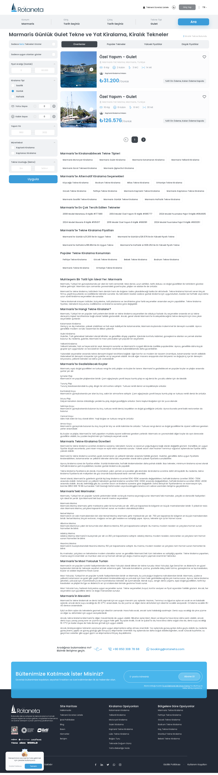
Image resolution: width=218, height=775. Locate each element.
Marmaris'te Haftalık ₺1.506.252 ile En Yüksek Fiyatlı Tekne (149, 245)
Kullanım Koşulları (197, 764)
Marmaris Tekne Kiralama (76, 268)
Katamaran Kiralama (119, 710)
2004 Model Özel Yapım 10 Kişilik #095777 (130, 213)
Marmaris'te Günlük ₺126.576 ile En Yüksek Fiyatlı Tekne (146, 236)
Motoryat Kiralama (118, 719)
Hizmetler (64, 734)
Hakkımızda (65, 710)
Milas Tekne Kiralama (138, 182)
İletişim (63, 738)
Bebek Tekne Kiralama (135, 259)
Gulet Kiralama (116, 724)
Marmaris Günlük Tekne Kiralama (121, 199)
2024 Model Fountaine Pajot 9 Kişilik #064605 (182, 213)
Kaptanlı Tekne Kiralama (121, 729)
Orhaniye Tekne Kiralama (169, 182)
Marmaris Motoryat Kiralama (78, 159)
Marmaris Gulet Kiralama (112, 159)
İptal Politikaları (67, 719)
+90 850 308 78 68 (126, 649)
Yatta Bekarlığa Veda (119, 748)
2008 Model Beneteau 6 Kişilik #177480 (82, 213)
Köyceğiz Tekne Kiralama (75, 182)
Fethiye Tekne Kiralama (105, 191)
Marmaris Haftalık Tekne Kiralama (162, 199)
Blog (62, 724)
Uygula (33, 179)
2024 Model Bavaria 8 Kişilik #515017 (81, 222)
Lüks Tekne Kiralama (119, 734)
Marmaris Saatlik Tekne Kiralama (80, 199)
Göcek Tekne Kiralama (74, 191)
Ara (193, 21)
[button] (66, 69)
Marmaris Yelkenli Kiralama (185, 159)
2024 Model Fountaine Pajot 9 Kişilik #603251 (177, 222)
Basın (62, 729)
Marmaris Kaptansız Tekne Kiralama (185, 191)
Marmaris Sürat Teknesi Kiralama (80, 168)
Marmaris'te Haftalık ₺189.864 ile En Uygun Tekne (88, 245)
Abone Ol (189, 676)
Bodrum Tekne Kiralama (107, 182)
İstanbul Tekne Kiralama (170, 734)
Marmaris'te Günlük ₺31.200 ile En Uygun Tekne (87, 236)
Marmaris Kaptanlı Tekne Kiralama (142, 191)
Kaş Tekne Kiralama (167, 729)
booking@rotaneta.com (168, 649)
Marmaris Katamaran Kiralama (148, 159)
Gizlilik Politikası (171, 764)
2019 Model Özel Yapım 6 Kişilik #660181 (127, 222)
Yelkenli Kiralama (117, 715)
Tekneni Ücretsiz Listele (156, 7)
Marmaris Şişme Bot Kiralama (119, 168)
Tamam (33, 766)
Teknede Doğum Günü (120, 743)
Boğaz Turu (114, 738)
